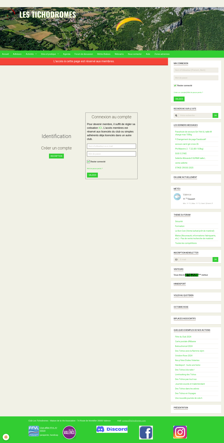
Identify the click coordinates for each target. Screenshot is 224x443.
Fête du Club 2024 (183, 337)
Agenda (66, 54)
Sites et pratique (48, 54)
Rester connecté (96, 161)
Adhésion (17, 54)
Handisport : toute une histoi (187, 365)
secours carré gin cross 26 (187, 144)
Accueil (5, 54)
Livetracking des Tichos (185, 374)
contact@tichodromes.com (134, 421)
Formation (179, 226)
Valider (92, 175)
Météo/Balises (103, 54)
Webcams (119, 54)
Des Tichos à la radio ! (184, 370)
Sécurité (179, 221)
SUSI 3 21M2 (181, 153)
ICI (100, 127)
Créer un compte (180, 92)
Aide (148, 54)
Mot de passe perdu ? (95, 169)
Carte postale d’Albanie (185, 341)
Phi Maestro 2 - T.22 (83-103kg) (189, 149)
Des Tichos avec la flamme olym (189, 351)
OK (215, 115)
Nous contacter (135, 54)
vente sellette (181, 163)
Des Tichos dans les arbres (187, 388)
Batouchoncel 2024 (184, 346)
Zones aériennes (162, 54)
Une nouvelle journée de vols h (188, 398)
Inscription (56, 156)
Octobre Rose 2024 (183, 355)
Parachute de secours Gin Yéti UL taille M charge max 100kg (193, 133)
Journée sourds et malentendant (190, 384)
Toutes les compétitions (186, 243)
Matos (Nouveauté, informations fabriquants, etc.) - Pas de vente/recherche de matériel (195, 237)
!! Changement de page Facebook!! (190, 139)
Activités (30, 54)
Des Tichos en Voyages (185, 393)
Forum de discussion (84, 54)
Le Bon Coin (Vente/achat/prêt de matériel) (194, 231)
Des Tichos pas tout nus (186, 379)
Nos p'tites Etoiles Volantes (187, 360)
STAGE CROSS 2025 (184, 168)
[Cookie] (6, 437)
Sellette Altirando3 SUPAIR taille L (190, 158)
